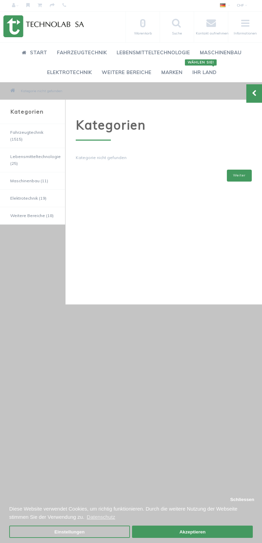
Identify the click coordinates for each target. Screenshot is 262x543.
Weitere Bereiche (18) (32, 215)
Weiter (239, 175)
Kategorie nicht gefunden (41, 91)
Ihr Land (202, 68)
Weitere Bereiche (126, 72)
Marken (172, 72)
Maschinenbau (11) (29, 180)
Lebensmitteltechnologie (153, 52)
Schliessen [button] (242, 499)
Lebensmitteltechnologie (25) (35, 160)
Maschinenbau (221, 52)
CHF (242, 5)
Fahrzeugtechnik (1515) (26, 136)
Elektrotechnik (69, 72)
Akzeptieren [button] (192, 531)
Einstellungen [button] (70, 531)
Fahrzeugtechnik (82, 52)
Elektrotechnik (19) (28, 198)
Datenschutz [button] (101, 517)
